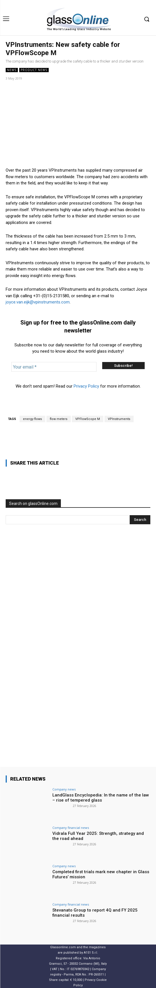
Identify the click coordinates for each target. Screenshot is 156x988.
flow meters (58, 419)
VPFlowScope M (87, 419)
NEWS (12, 70)
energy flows (32, 419)
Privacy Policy (86, 386)
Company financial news (70, 827)
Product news (34, 70)
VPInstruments (119, 419)
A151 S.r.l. (91, 952)
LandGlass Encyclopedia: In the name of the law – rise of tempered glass (100, 798)
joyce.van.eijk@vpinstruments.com (38, 302)
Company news (64, 789)
